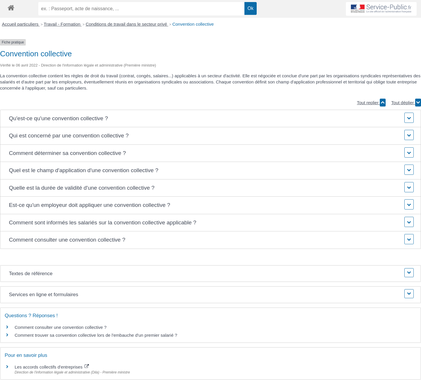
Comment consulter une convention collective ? (60, 327)
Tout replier (371, 103)
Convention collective (193, 24)
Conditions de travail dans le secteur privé (127, 24)
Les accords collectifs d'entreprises (52, 366)
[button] (210, 118)
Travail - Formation (63, 24)
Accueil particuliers (21, 24)
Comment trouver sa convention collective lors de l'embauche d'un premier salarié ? (96, 335)
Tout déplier (406, 103)
